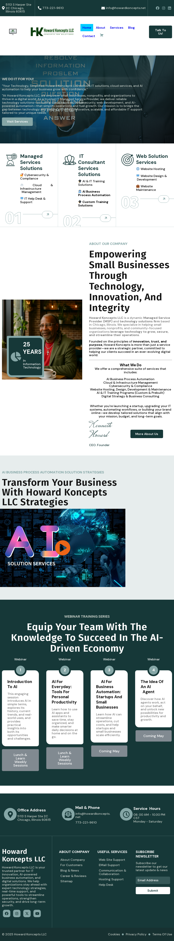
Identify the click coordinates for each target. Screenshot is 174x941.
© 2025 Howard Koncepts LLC (24, 934)
